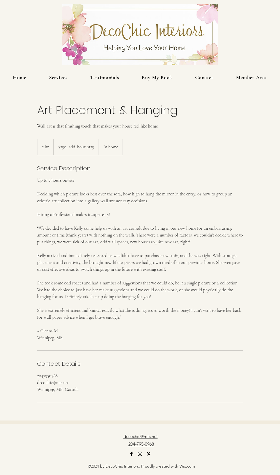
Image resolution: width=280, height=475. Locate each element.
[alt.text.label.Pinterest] (148, 454)
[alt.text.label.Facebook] (131, 454)
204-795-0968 (141, 444)
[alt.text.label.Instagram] (140, 454)
